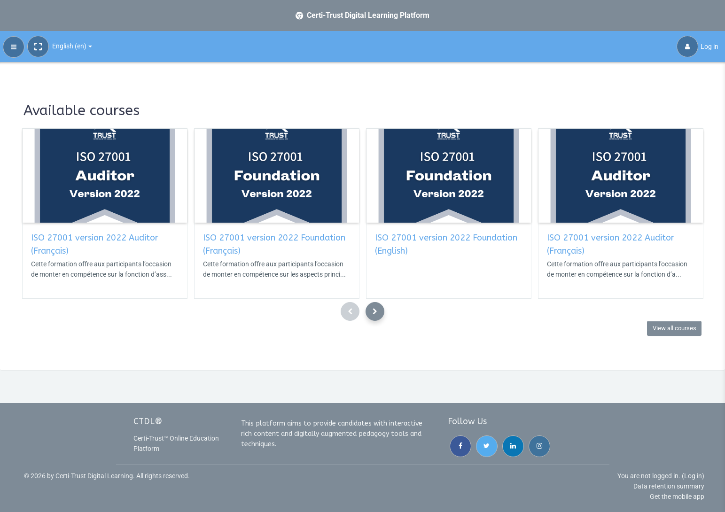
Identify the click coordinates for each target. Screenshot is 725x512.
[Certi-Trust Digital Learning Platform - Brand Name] (362, 15)
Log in (697, 46)
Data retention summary (668, 486)
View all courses (674, 328)
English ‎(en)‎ (69, 46)
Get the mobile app (677, 496)
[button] (38, 46)
